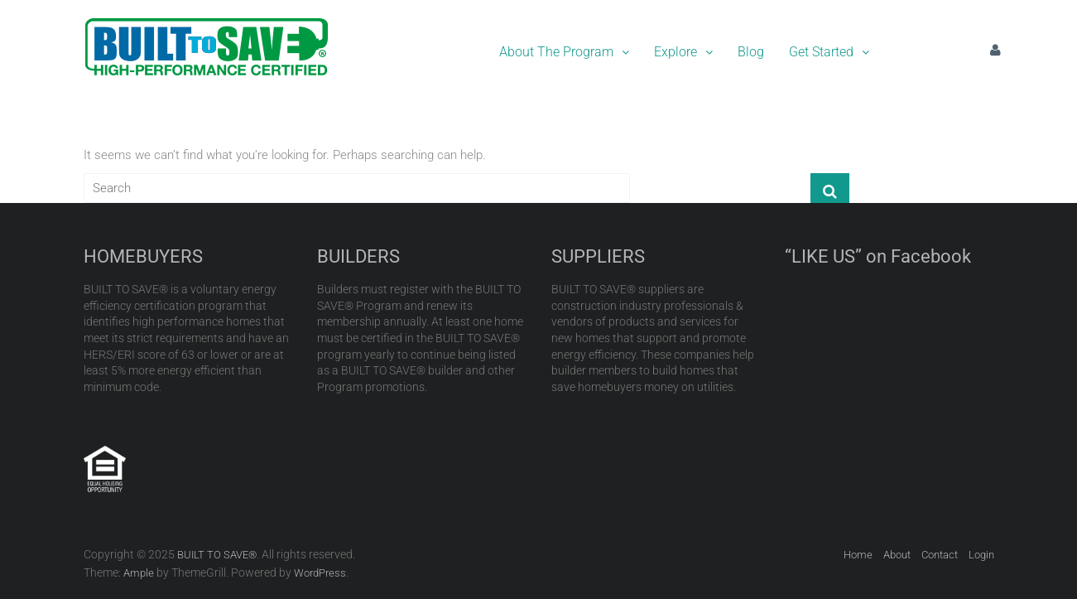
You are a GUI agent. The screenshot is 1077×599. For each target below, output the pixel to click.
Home (858, 554)
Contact (939, 554)
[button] (564, 52)
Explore (683, 52)
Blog (751, 52)
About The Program (564, 52)
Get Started (829, 52)
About (897, 554)
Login (981, 554)
